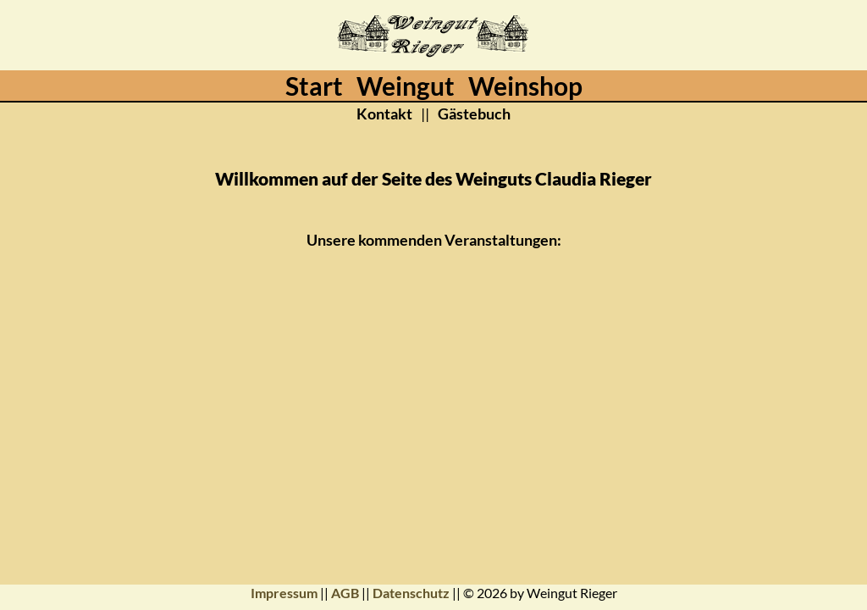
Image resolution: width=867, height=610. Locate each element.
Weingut (405, 85)
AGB (345, 593)
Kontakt (384, 113)
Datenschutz (411, 593)
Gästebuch (474, 113)
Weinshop (525, 85)
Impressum (284, 593)
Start (314, 85)
